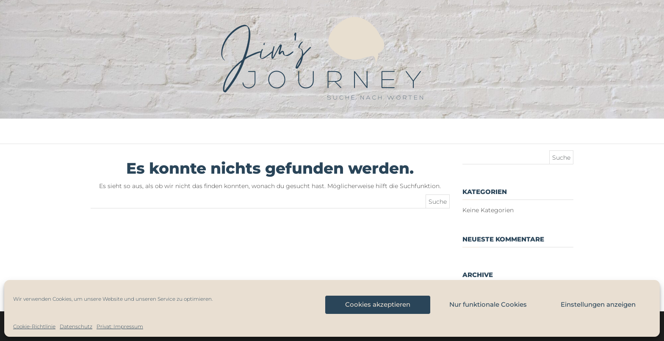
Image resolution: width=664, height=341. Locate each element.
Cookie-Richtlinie (34, 326)
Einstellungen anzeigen (598, 304)
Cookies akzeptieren (377, 304)
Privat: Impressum (120, 326)
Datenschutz (76, 326)
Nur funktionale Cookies (488, 304)
